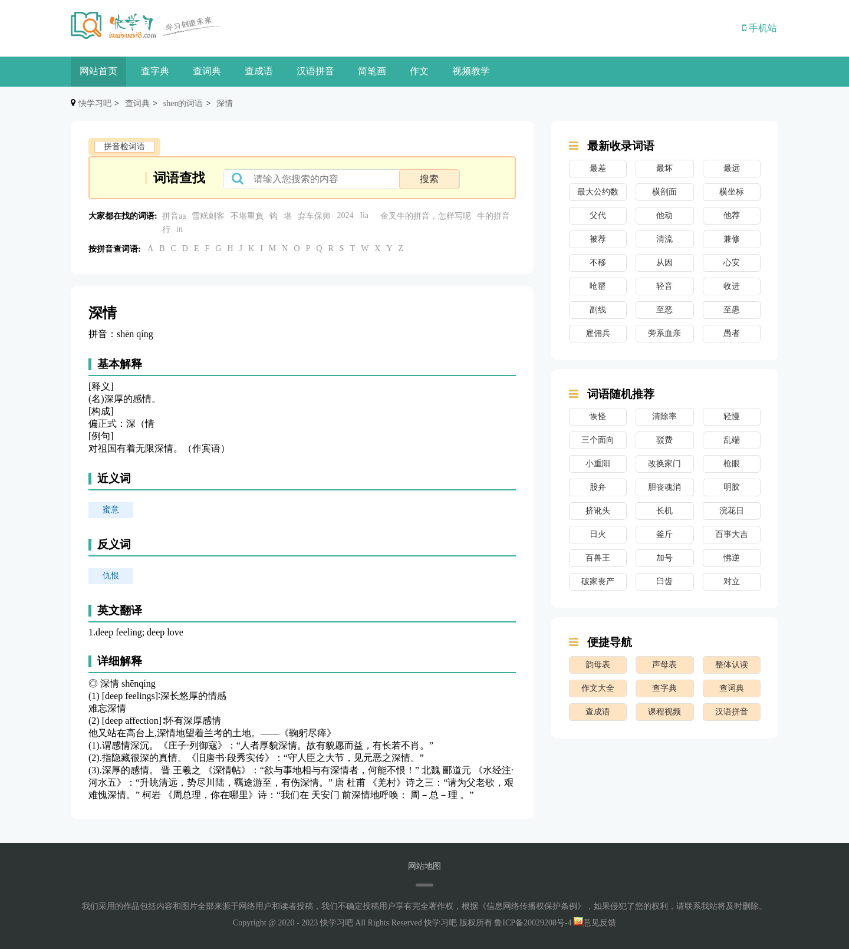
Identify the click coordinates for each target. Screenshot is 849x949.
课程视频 (664, 711)
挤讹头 (597, 510)
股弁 (598, 487)
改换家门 (664, 463)
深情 (224, 103)
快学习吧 (94, 103)
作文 (419, 71)
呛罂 (598, 286)
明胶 (731, 487)
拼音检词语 (124, 146)
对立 (731, 581)
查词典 (207, 71)
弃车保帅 (314, 216)
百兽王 (597, 557)
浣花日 (731, 510)
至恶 (664, 309)
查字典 (155, 71)
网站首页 (98, 71)
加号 (664, 557)
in (179, 229)
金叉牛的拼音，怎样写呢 (425, 216)
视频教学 (471, 71)
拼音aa (174, 216)
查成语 (259, 71)
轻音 (664, 286)
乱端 (731, 440)
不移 (598, 262)
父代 (598, 215)
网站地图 (424, 866)
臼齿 (664, 581)
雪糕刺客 (208, 216)
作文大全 (597, 688)
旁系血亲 (664, 333)
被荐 (598, 239)
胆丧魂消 (664, 487)
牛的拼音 (493, 216)
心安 (731, 262)
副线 (598, 309)
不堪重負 (247, 216)
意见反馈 (595, 922)
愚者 (731, 333)
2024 (345, 215)
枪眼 (731, 463)
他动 (664, 215)
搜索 (429, 179)
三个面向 (597, 440)
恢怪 (598, 416)
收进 (731, 286)
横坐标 (731, 191)
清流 (664, 239)
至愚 (731, 309)
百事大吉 (731, 534)
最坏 (664, 168)
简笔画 (372, 71)
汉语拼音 (315, 71)
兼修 (731, 239)
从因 (664, 262)
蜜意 (111, 509)
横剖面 (664, 191)
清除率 (664, 416)
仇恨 (111, 575)
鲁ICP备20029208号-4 (532, 922)
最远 (731, 168)
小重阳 (597, 463)
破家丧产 (597, 581)
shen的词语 (183, 103)
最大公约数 (597, 191)
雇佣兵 (597, 333)
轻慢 (731, 416)
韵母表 (597, 664)
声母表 (664, 664)
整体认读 (731, 664)
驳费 (664, 440)
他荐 (731, 215)
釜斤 (664, 534)
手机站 (759, 28)
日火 (598, 534)
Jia (363, 215)
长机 (664, 510)
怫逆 (731, 557)
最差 (598, 168)
